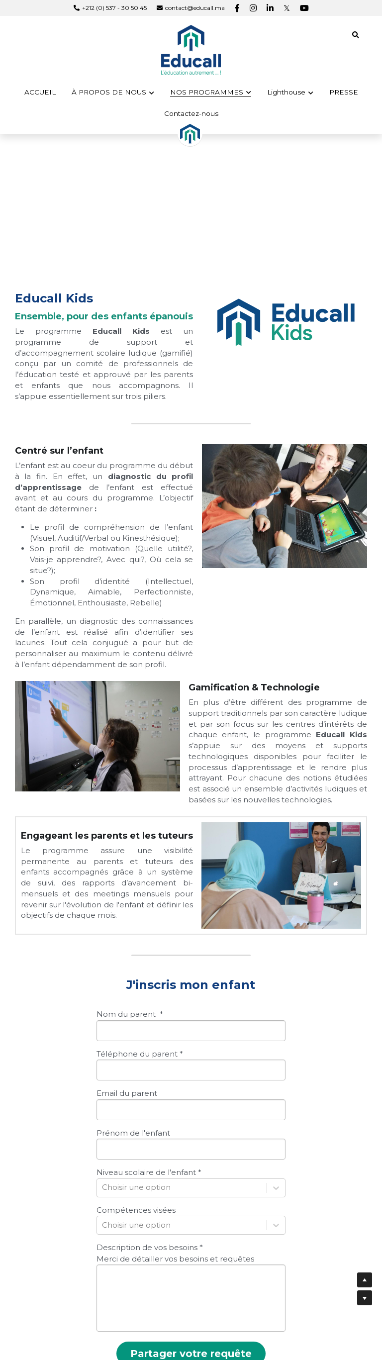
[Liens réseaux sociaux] (237, 8)
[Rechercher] (355, 35)
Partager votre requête (191, 1327)
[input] (191, 1004)
